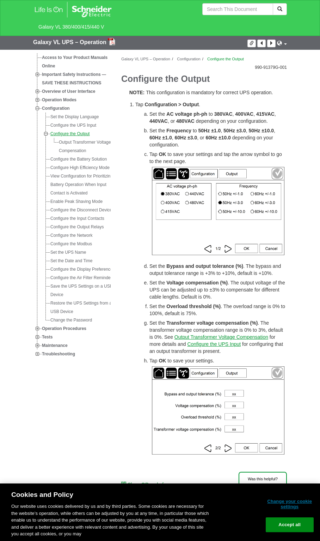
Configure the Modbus (71, 243)
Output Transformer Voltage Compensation (85, 146)
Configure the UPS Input (73, 125)
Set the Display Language (74, 116)
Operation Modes (59, 99)
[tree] (72, 205)
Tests (47, 337)
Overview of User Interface (68, 91)
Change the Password (71, 320)
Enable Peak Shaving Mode (76, 201)
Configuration (56, 108)
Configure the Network (71, 235)
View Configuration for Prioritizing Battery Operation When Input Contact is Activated (81, 185)
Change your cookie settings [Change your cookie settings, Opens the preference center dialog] (289, 504)
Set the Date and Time (71, 260)
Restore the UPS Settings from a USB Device (81, 307)
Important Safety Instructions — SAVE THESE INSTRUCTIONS (74, 78)
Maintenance (55, 345)
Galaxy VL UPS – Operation (70, 42)
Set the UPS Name (68, 252)
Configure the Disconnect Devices (82, 210)
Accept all (289, 524)
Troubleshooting (58, 353)
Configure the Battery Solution (78, 159)
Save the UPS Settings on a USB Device (81, 290)
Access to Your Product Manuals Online (74, 61)
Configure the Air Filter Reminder (81, 277)
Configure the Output (70, 133)
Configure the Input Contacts (77, 218)
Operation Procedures (64, 328)
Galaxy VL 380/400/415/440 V (71, 27)
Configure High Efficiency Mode (80, 167)
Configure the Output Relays (77, 226)
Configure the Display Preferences (82, 269)
